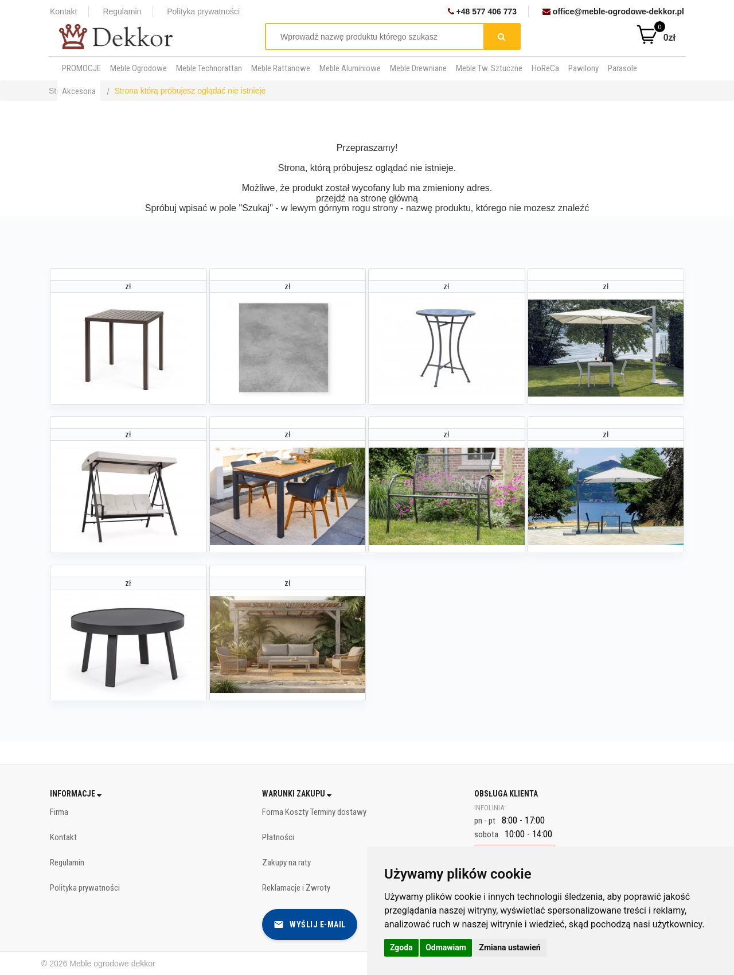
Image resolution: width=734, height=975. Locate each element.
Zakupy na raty (286, 862)
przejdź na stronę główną (367, 198)
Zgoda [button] (401, 947)
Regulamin (122, 11)
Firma (59, 812)
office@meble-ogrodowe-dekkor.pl (613, 11)
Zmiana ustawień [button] (509, 947)
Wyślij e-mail (310, 924)
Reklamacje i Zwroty (296, 888)
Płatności (278, 837)
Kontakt (63, 11)
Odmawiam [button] (445, 947)
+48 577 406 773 (482, 11)
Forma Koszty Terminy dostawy (314, 812)
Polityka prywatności (203, 11)
